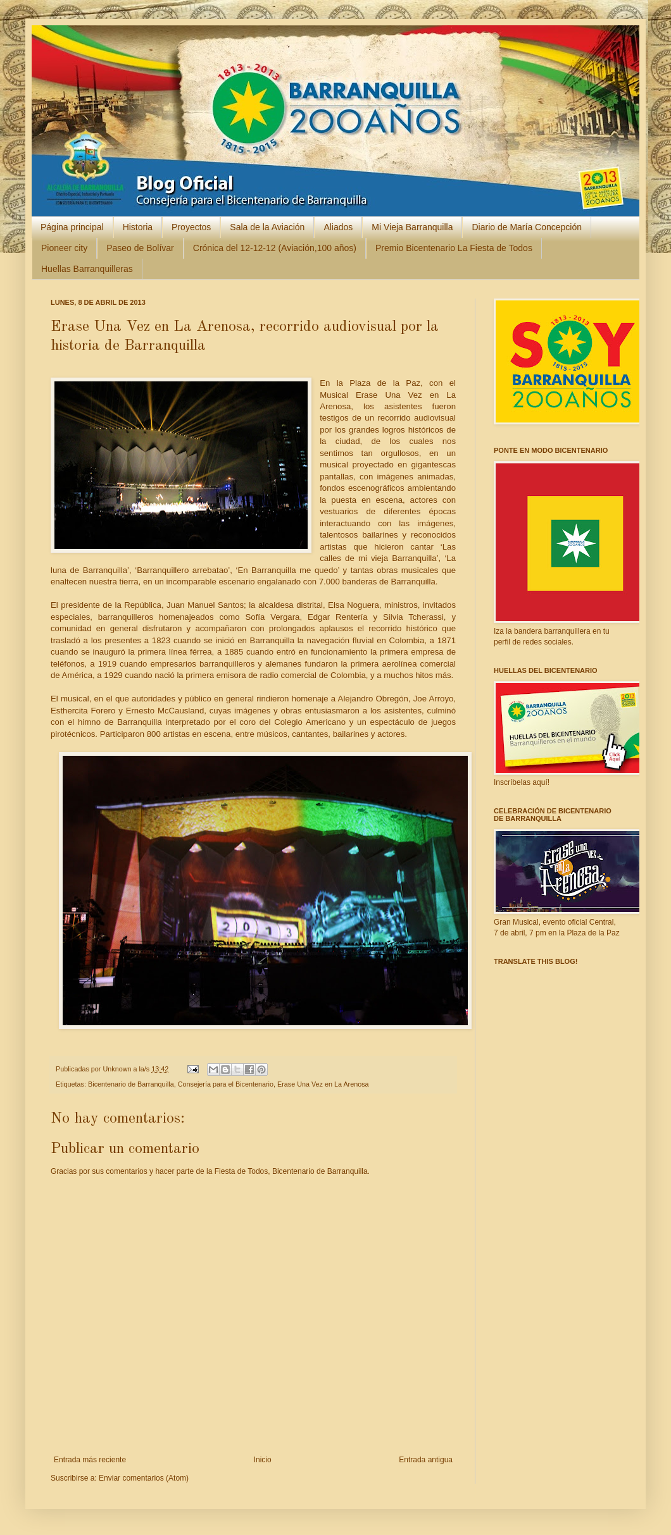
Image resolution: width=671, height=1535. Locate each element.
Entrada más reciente (90, 1459)
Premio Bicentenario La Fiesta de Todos (453, 248)
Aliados (338, 227)
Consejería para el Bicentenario (225, 1084)
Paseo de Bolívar (140, 248)
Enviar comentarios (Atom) (144, 1478)
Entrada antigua (426, 1459)
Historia (138, 227)
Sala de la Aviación (267, 227)
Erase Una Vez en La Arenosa (323, 1084)
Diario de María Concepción (527, 227)
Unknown (118, 1069)
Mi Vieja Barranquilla (412, 227)
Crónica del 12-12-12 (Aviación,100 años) (274, 248)
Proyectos (191, 227)
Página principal (72, 227)
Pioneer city (64, 248)
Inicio (263, 1459)
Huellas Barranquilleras (87, 269)
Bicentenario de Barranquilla (131, 1084)
